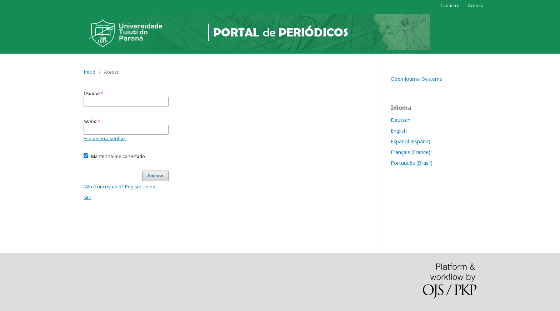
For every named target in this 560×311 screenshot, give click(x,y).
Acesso (476, 5)
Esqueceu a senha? (105, 138)
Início (89, 72)
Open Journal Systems (416, 78)
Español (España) (410, 141)
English (399, 130)
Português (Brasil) (411, 162)
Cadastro (450, 5)
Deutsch (400, 120)
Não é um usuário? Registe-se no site (119, 192)
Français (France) (410, 152)
